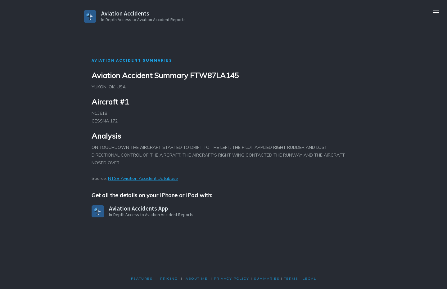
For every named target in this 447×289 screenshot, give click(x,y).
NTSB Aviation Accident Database (143, 178)
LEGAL (309, 279)
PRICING (169, 279)
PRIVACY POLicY (231, 279)
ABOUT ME (197, 279)
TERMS (291, 279)
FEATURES (141, 279)
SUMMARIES (266, 279)
